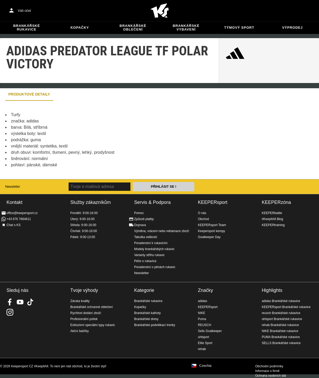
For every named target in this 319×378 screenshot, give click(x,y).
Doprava (140, 225)
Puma (202, 319)
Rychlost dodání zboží (85, 313)
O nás (202, 213)
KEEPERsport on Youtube (20, 302)
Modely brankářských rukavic (154, 249)
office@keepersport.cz (22, 213)
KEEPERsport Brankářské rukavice (286, 307)
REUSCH (204, 325)
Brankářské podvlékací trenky (154, 325)
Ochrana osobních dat (270, 375)
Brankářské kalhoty (147, 313)
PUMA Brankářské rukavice (281, 337)
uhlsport (203, 337)
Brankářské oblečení (132, 27)
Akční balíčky (79, 331)
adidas (202, 301)
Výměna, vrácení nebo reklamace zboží (161, 231)
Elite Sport (205, 343)
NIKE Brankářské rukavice (280, 331)
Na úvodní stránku (160, 10)
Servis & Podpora (152, 202)
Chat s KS (14, 225)
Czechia (205, 366)
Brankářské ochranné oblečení (91, 307)
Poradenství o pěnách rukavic (154, 267)
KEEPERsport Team (212, 225)
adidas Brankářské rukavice (281, 301)
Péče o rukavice (145, 261)
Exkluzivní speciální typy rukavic (92, 325)
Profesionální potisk (84, 319)
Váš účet (24, 11)
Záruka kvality (80, 301)
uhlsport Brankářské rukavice (282, 319)
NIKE (201, 313)
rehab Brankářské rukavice (280, 325)
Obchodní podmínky (269, 366)
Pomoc (139, 213)
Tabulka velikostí (145, 237)
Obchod (203, 219)
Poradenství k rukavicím (150, 243)
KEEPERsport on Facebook (10, 302)
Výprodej (292, 27)
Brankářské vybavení (186, 27)
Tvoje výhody (84, 290)
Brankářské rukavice (26, 27)
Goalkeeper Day (209, 237)
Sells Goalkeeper (210, 331)
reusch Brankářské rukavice (281, 313)
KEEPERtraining (273, 225)
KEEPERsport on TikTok (30, 302)
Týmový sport (239, 27)
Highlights (272, 290)
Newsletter (12, 186)
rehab (202, 349)
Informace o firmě (267, 371)
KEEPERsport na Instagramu (10, 312)
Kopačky (79, 27)
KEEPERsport (212, 202)
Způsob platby (144, 219)
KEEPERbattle (272, 213)
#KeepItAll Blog (272, 219)
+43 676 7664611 (19, 219)
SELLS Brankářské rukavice (281, 343)
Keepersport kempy (211, 231)
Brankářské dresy (146, 319)
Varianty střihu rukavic (149, 255)
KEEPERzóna (276, 202)
